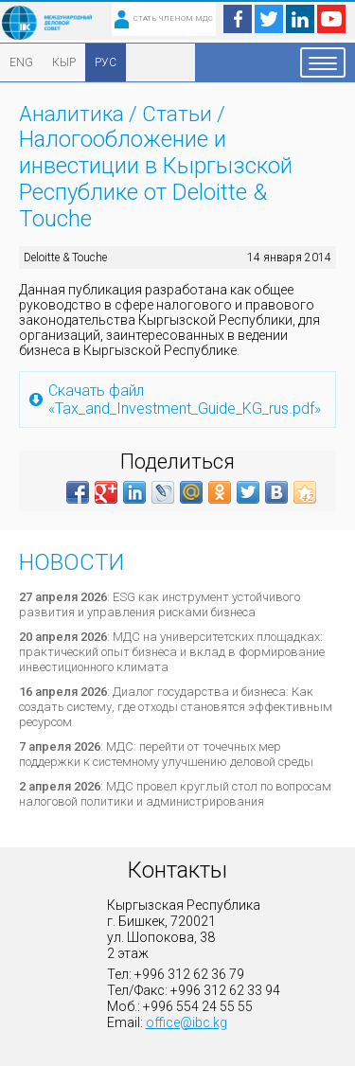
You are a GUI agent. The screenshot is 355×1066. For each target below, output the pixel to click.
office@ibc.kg (186, 1022)
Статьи (177, 114)
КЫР (64, 62)
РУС (105, 62)
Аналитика (71, 114)
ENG (21, 62)
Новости (71, 562)
